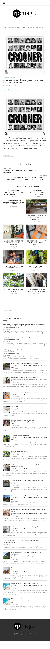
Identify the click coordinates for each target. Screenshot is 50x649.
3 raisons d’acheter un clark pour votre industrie (13, 242)
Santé (12, 367)
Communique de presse (9, 77)
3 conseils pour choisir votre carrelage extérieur (36, 217)
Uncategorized (8, 155)
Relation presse (42, 365)
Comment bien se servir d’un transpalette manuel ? (36, 242)
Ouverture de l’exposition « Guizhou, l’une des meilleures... (13, 192)
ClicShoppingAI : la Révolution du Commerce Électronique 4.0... (13, 202)
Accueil (5, 27)
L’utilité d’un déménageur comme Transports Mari (36, 192)
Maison (35, 365)
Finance (30, 365)
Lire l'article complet (12, 90)
